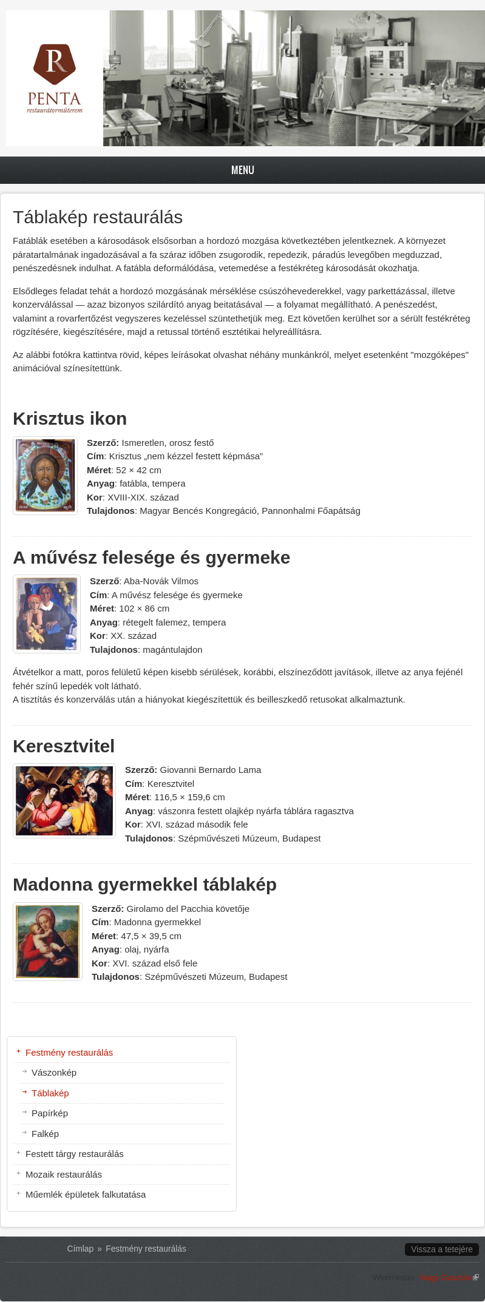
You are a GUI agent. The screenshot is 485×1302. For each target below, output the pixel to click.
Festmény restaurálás (69, 1052)
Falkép (45, 1133)
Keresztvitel (64, 746)
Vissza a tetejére (442, 1249)
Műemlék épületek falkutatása (85, 1194)
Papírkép (50, 1113)
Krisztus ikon (70, 418)
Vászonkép (54, 1072)
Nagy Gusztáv (449, 1277)
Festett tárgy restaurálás (74, 1154)
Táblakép (50, 1093)
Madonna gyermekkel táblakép (145, 884)
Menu (242, 170)
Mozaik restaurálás (63, 1174)
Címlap (80, 1248)
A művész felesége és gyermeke (152, 557)
